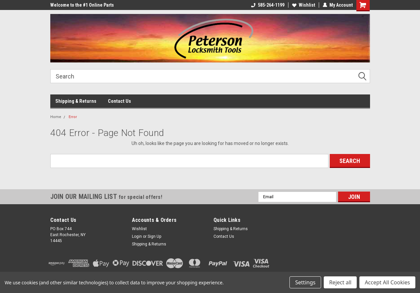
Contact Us (119, 101)
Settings (305, 282)
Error (73, 117)
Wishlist (303, 5)
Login (137, 236)
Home (55, 117)
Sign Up (154, 236)
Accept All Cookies (387, 282)
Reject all (340, 282)
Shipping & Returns (75, 101)
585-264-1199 (267, 5)
